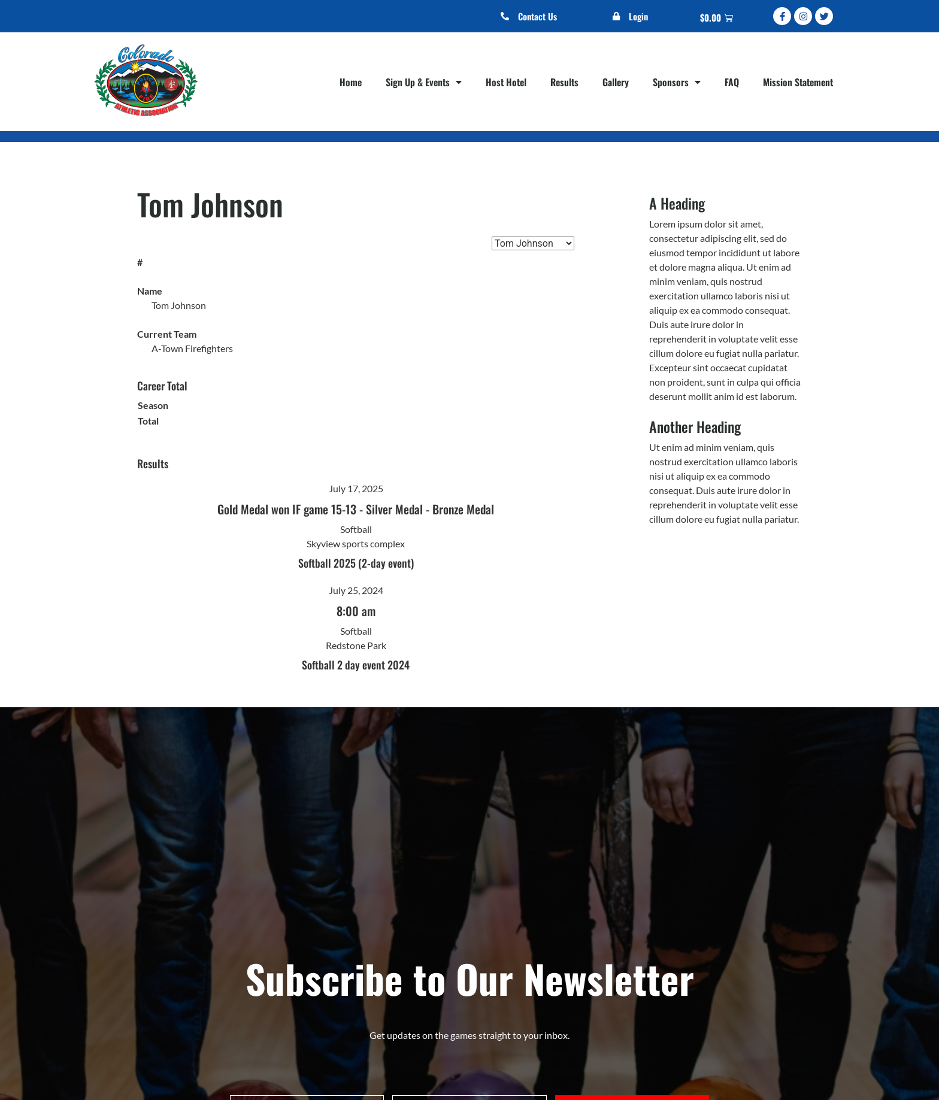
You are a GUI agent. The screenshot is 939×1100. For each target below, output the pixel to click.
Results (564, 82)
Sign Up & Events (424, 82)
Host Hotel (506, 82)
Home (351, 82)
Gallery (615, 82)
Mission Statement (798, 82)
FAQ (732, 82)
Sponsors (677, 82)
